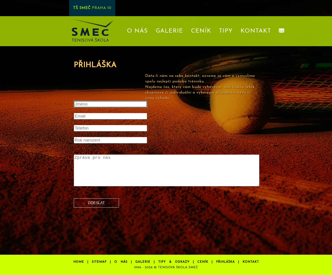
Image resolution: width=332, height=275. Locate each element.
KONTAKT (255, 31)
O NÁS (137, 31)
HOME (78, 261)
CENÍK (201, 31)
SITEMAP (99, 261)
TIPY (226, 31)
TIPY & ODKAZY (174, 261)
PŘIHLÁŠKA (225, 261)
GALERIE (169, 31)
